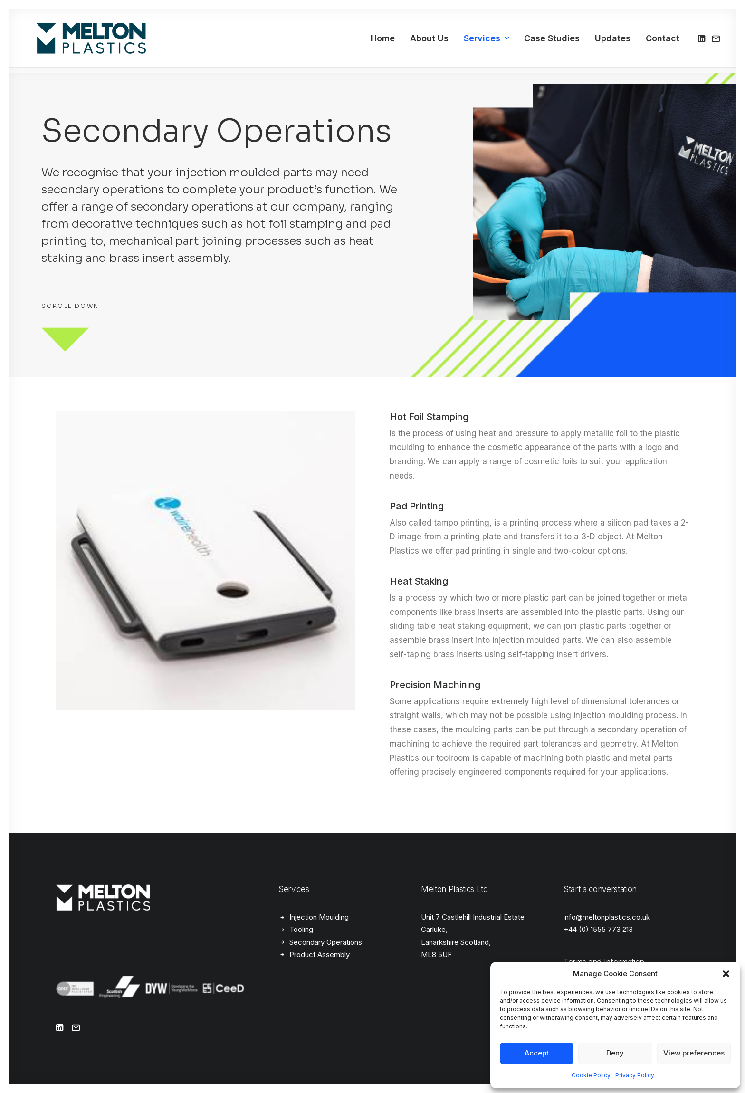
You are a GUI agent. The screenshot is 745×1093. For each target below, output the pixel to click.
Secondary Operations (325, 941)
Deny (615, 1052)
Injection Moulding (319, 916)
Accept (537, 1052)
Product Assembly (319, 954)
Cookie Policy (591, 1075)
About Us (429, 41)
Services (486, 41)
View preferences (694, 1052)
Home (383, 41)
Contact (662, 41)
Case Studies (552, 41)
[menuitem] (382, 41)
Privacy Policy (634, 1075)
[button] (726, 973)
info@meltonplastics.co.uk (607, 916)
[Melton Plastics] (79, 41)
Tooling (301, 929)
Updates (612, 41)
